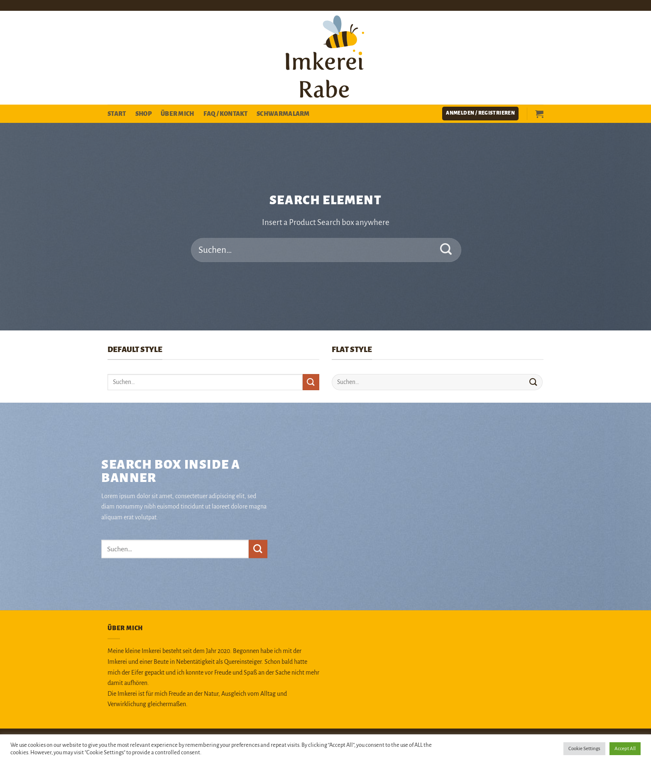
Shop (143, 113)
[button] (480, 113)
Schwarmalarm (283, 113)
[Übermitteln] (446, 250)
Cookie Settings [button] (584, 748)
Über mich (177, 113)
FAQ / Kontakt (225, 113)
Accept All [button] (625, 748)
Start (117, 113)
